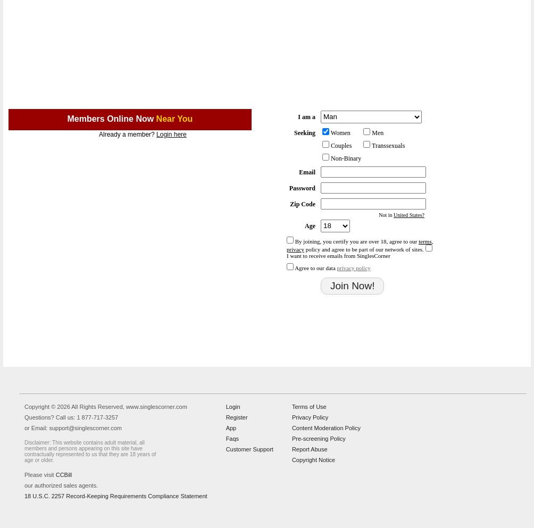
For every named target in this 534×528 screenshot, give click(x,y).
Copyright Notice (313, 460)
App (231, 428)
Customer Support (249, 449)
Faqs (232, 438)
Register (237, 417)
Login (233, 407)
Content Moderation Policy (326, 428)
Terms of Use (309, 407)
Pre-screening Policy (319, 438)
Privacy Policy (310, 417)
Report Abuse (310, 449)
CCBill (64, 475)
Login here (171, 134)
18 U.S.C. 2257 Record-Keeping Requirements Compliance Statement (115, 496)
